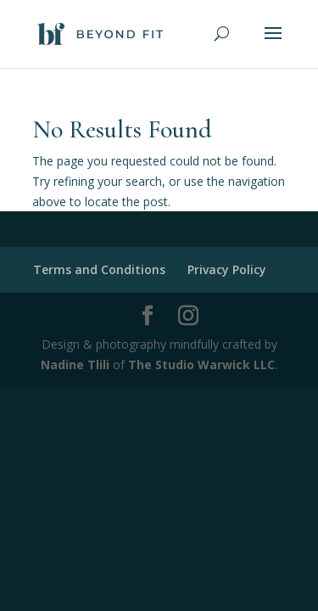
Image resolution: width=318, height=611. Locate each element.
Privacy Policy (226, 269)
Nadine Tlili (75, 364)
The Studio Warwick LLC (201, 364)
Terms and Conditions (99, 269)
